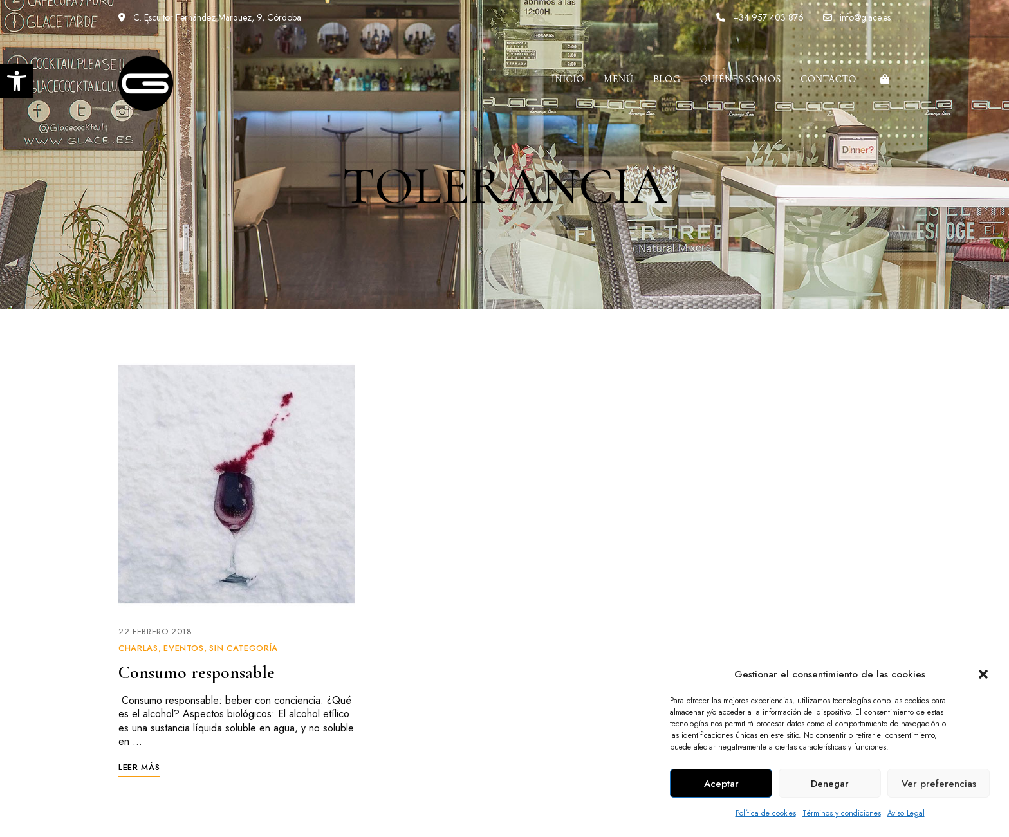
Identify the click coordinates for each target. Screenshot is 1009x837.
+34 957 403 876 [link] (760, 17)
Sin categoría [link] (243, 648)
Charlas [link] (138, 648)
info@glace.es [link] (857, 17)
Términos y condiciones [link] (841, 813)
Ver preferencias (939, 784)
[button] (983, 674)
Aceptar (721, 784)
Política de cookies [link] (766, 813)
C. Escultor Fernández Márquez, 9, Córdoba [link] (209, 17)
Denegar (830, 784)
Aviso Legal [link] (906, 813)
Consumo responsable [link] (196, 672)
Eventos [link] (183, 648)
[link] (16, 81)
